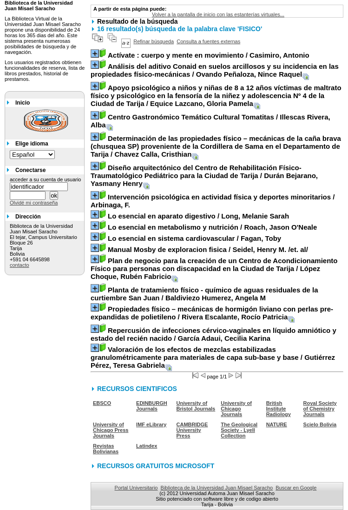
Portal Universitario (136, 487)
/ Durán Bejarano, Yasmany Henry (204, 175)
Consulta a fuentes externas (208, 41)
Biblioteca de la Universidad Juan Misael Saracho (217, 487)
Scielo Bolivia (320, 424)
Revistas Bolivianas (105, 448)
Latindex (146, 446)
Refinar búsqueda (153, 41)
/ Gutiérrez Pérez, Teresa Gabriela (213, 357)
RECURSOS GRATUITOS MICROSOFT (155, 466)
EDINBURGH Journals (151, 405)
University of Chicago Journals (236, 408)
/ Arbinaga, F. (213, 201)
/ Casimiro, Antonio (208, 55)
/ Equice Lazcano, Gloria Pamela (216, 95)
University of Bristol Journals (196, 405)
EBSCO (102, 403)
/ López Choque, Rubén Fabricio (214, 268)
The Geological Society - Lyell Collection (239, 430)
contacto (19, 265)
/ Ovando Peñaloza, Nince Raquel (215, 70)
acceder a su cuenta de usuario (45, 179)
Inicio (22, 102)
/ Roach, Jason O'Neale (212, 227)
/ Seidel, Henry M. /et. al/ (208, 249)
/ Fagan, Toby (194, 238)
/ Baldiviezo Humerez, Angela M (204, 294)
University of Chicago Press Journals (110, 430)
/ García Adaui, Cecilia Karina (213, 334)
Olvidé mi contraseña (34, 202)
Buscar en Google (296, 487)
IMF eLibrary (151, 424)
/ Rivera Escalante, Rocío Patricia (212, 313)
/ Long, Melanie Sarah (198, 216)
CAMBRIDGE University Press (192, 430)
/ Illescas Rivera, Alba (210, 121)
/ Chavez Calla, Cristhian (216, 146)
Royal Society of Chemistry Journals (320, 408)
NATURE (276, 424)
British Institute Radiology (278, 408)
